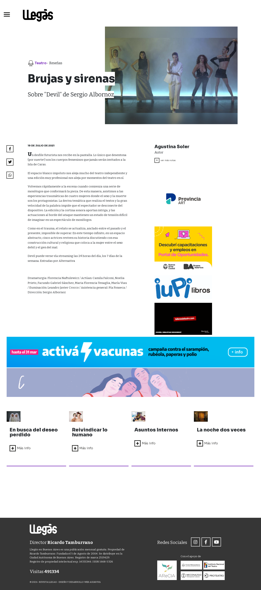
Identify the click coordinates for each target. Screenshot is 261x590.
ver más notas (165, 160)
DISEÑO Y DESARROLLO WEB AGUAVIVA (80, 582)
